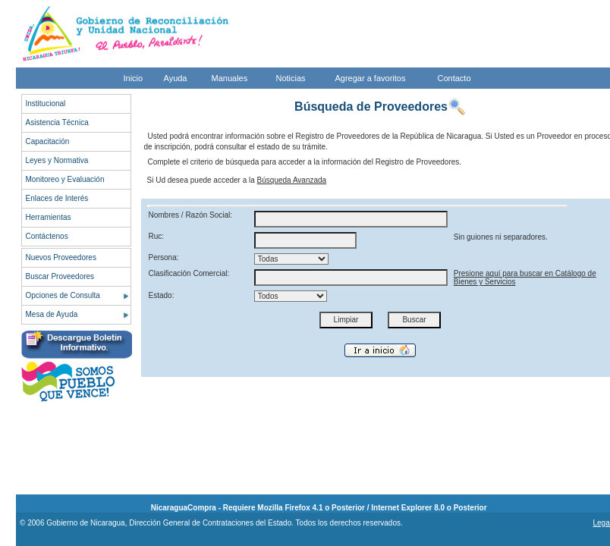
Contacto (454, 78)
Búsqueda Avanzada (292, 180)
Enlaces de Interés (57, 198)
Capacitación (48, 141)
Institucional (46, 103)
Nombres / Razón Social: (191, 215)
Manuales (230, 78)
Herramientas (48, 217)
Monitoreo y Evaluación (65, 179)
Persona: (164, 257)
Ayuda (175, 78)
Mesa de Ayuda (52, 314)
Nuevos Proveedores (61, 257)
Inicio (133, 78)
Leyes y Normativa (57, 160)
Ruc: (157, 236)
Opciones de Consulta (63, 295)
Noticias (291, 78)
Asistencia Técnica (57, 122)
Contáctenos (47, 236)
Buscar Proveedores (60, 276)
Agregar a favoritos (370, 78)
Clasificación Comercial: (189, 273)
